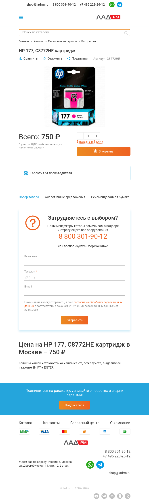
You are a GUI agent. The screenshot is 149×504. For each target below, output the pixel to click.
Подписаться (74, 405)
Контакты (51, 423)
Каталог (25, 423)
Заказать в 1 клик (90, 141)
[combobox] (74, 32)
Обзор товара (29, 197)
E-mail (28, 286)
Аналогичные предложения (65, 197)
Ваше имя (30, 256)
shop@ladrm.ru (37, 4)
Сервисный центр (84, 423)
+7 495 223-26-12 (92, 4)
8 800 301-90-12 (64, 4)
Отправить (75, 320)
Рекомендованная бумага (110, 197)
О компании (120, 423)
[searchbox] (74, 32)
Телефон (30, 271)
